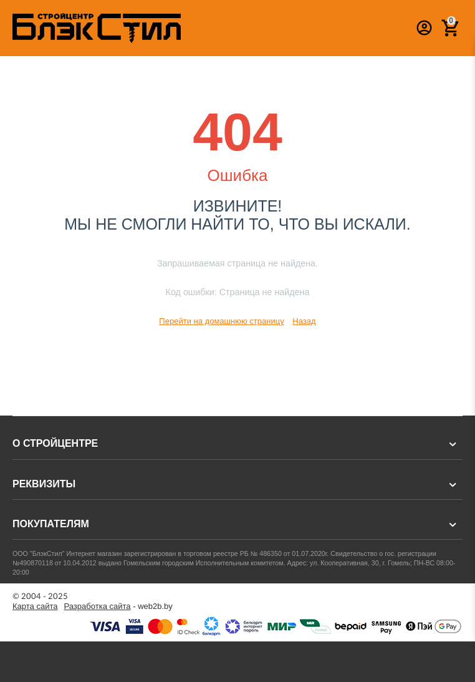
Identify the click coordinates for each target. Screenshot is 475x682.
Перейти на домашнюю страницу (221, 321)
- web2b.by (118, 606)
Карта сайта (35, 606)
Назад (303, 321)
